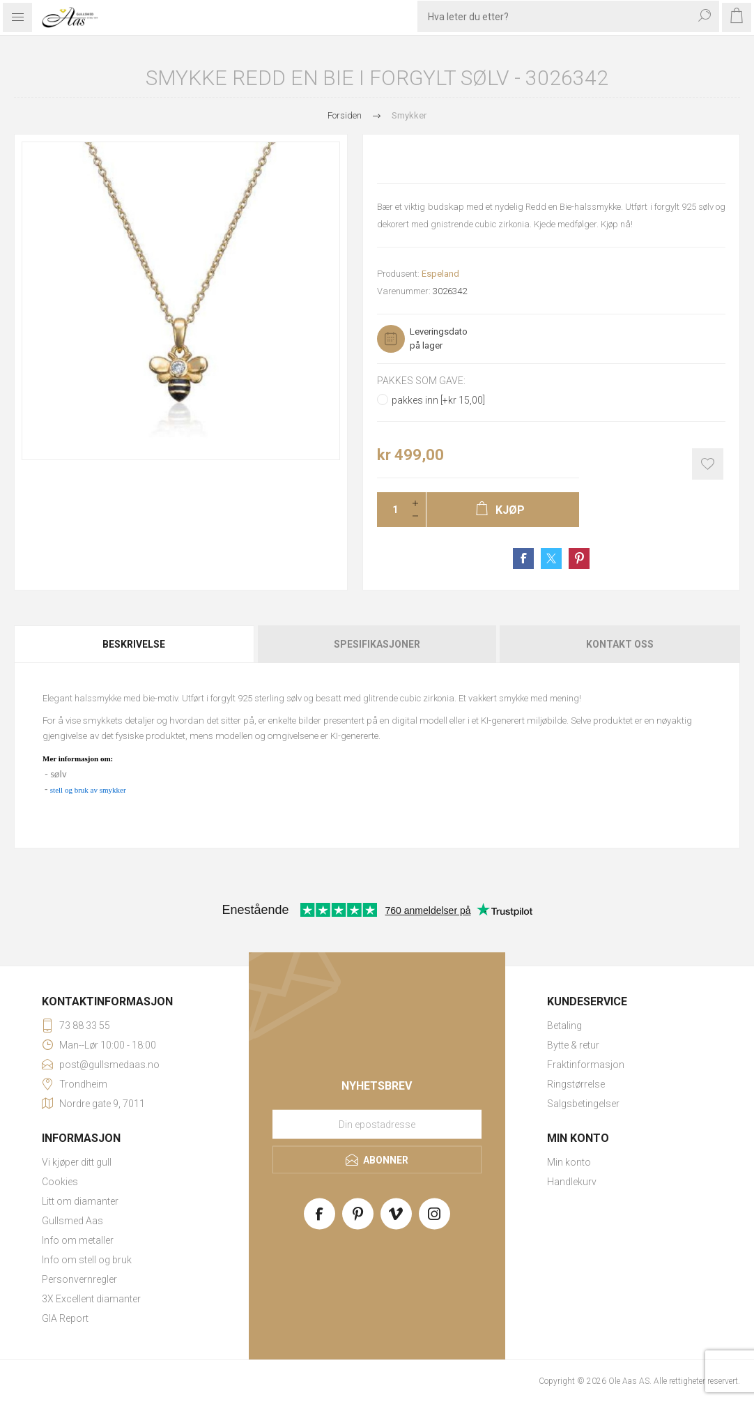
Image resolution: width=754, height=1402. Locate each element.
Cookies (60, 1181)
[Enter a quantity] (391, 509)
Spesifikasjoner (377, 644)
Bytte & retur (573, 1045)
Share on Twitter (551, 558)
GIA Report (65, 1318)
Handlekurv (572, 1181)
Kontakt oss (620, 644)
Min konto (569, 1162)
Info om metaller (78, 1240)
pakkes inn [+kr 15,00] (438, 400)
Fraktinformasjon (585, 1064)
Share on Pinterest (579, 558)
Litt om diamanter (80, 1201)
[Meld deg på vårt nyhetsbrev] (377, 1124)
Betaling (564, 1025)
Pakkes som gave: (421, 380)
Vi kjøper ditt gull (76, 1162)
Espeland (440, 273)
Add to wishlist (707, 464)
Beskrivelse (133, 644)
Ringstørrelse (576, 1084)
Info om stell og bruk (87, 1259)
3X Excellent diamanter (91, 1298)
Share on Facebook (523, 558)
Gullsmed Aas (72, 1220)
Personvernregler (79, 1279)
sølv (58, 774)
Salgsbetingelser (583, 1103)
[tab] (135, 644)
